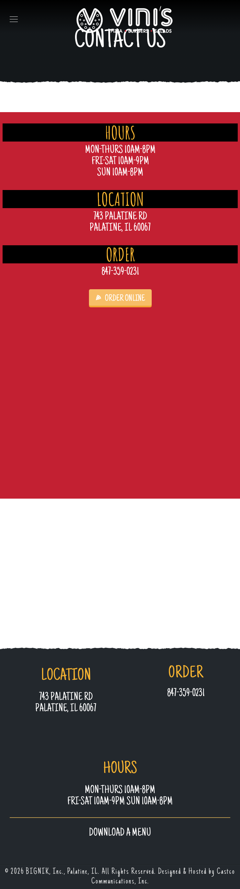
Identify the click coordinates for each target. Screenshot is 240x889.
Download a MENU (120, 833)
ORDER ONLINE (120, 299)
